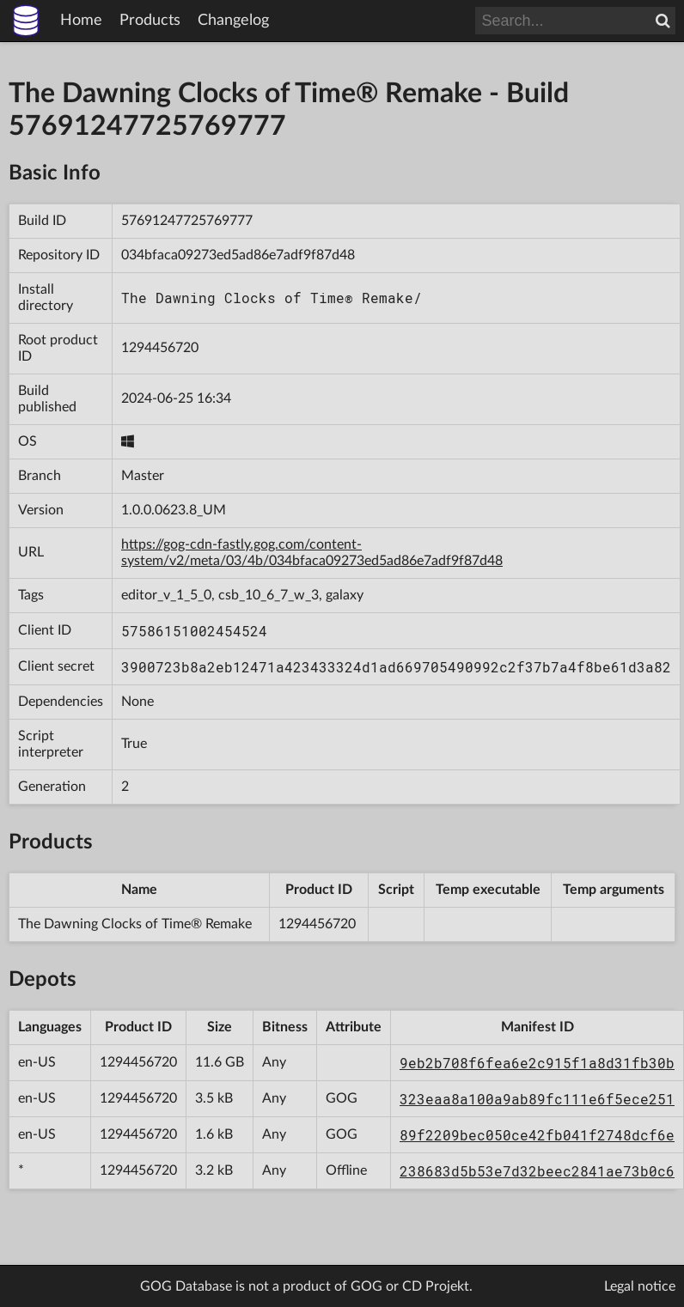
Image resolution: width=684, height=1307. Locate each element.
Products (149, 20)
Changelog (233, 20)
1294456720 (159, 348)
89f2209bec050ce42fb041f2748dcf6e (537, 1135)
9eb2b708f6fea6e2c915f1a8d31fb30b (537, 1063)
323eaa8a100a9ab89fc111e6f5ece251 (537, 1099)
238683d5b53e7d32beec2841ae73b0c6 (537, 1171)
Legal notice (639, 1286)
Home (81, 20)
